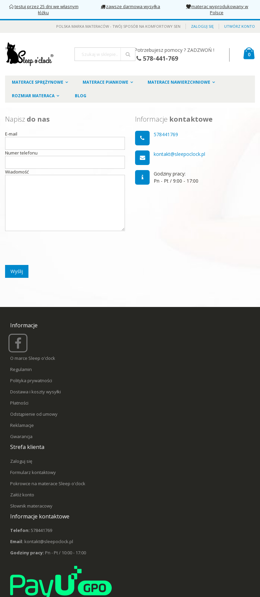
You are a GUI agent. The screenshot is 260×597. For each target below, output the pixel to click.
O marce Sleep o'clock (32, 358)
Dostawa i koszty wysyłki (35, 392)
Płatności (19, 403)
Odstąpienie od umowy (34, 414)
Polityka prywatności (31, 380)
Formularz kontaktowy (33, 472)
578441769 (166, 134)
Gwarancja (21, 436)
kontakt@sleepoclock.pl (179, 154)
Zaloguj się (202, 26)
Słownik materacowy (31, 506)
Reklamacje (22, 425)
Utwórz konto (239, 26)
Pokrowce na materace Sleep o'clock (47, 483)
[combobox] (104, 54)
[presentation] (56, 245)
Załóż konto (22, 495)
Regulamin (21, 369)
